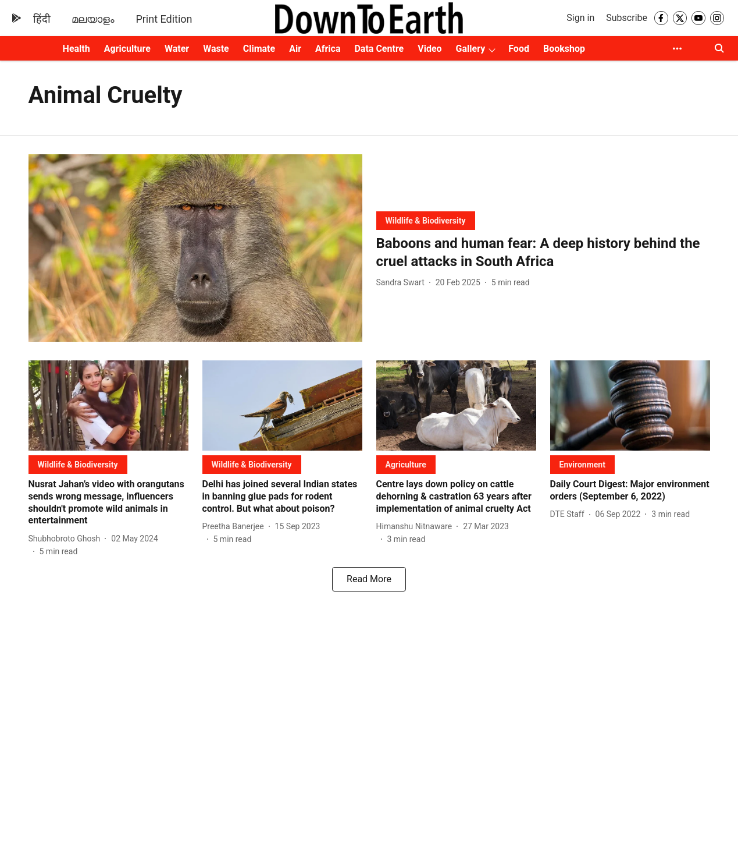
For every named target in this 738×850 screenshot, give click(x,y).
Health (76, 48)
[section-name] (425, 220)
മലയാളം (93, 19)
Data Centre (379, 48)
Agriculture (127, 48)
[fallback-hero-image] (195, 248)
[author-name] (402, 283)
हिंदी (42, 19)
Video (429, 48)
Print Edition (164, 19)
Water (177, 48)
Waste (216, 48)
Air (295, 48)
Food (518, 48)
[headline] (543, 253)
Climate (259, 48)
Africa (327, 48)
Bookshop (564, 48)
